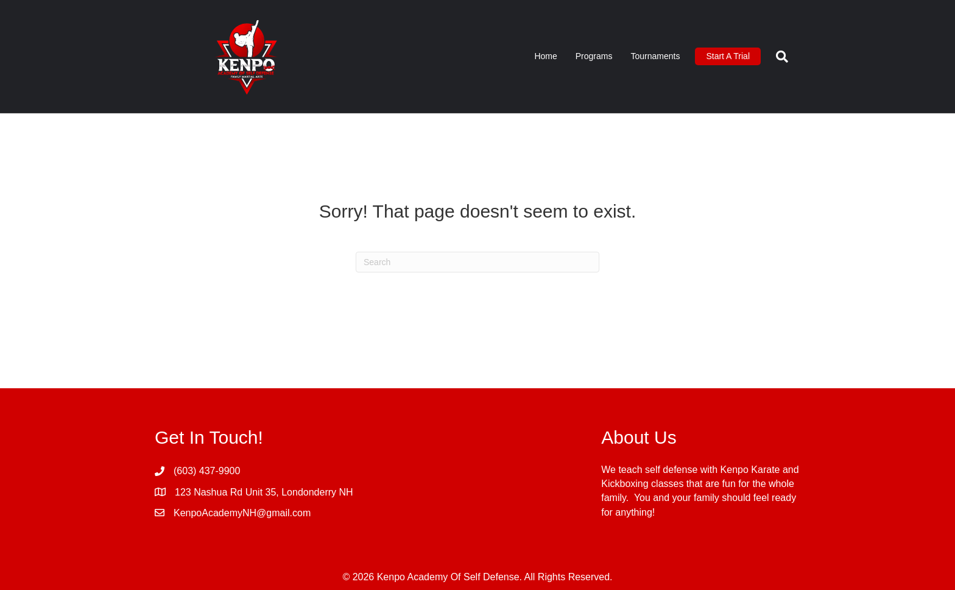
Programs (594, 56)
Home (545, 56)
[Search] (777, 57)
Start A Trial (728, 56)
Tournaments (655, 56)
